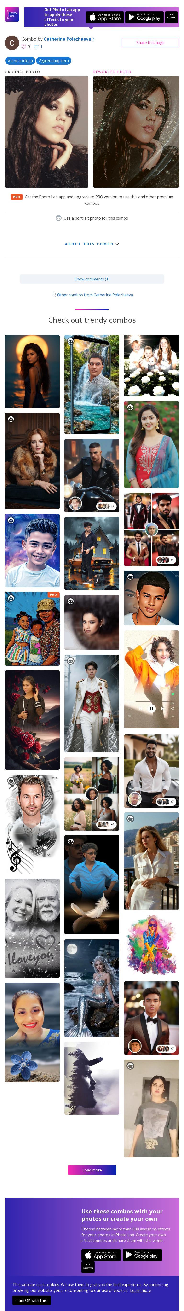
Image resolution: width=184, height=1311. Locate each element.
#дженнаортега (54, 60)
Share (150, 42)
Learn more (140, 1290)
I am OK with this (32, 1300)
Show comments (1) (92, 279)
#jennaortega (20, 60)
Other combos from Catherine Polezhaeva (92, 294)
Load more (92, 1170)
